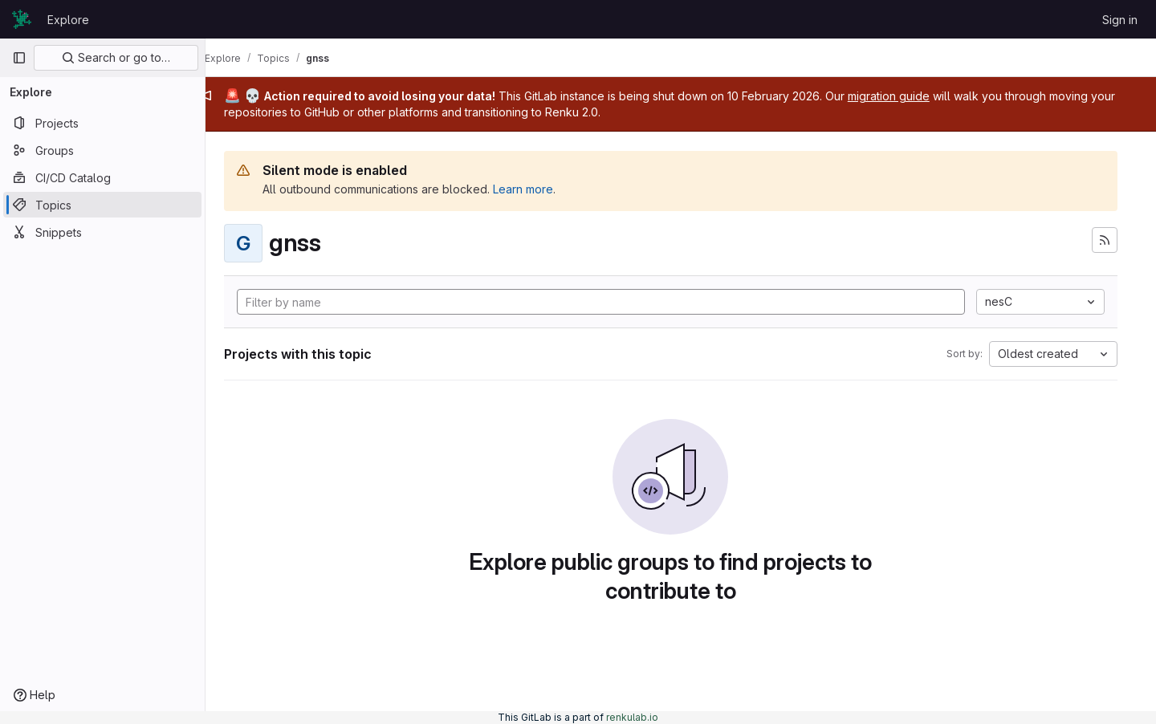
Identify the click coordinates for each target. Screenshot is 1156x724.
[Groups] (102, 150)
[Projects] (102, 123)
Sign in (1120, 19)
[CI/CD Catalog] (102, 177)
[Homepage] (22, 19)
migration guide (909, 96)
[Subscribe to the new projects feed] (1104, 240)
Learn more (543, 189)
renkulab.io (632, 717)
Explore (68, 19)
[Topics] (102, 205)
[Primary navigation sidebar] (19, 58)
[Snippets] (102, 232)
